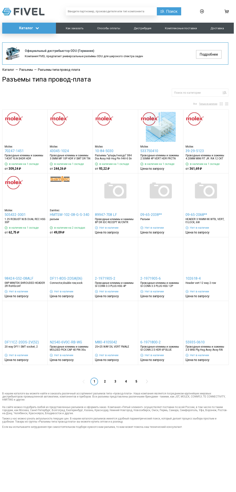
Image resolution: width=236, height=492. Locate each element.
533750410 (149, 151)
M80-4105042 (106, 342)
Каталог (29, 28)
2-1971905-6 (150, 278)
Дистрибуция (142, 28)
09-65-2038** (151, 215)
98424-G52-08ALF (19, 278)
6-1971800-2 (150, 342)
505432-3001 (15, 215)
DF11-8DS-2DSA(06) (66, 278)
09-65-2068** (196, 215)
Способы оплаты (108, 28)
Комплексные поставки (181, 28)
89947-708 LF (106, 215)
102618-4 (193, 278)
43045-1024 (59, 151)
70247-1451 (14, 151)
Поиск (171, 11)
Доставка (217, 28)
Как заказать (75, 28)
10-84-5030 (104, 151)
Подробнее (209, 54)
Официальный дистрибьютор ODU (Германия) (59, 51)
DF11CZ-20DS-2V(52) (22, 342)
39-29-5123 (195, 151)
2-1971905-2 (105, 278)
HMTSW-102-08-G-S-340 (69, 215)
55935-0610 (195, 342)
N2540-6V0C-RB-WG (66, 342)
